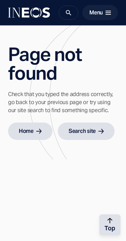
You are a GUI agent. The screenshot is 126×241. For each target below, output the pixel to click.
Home (30, 131)
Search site (86, 131)
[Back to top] (110, 225)
